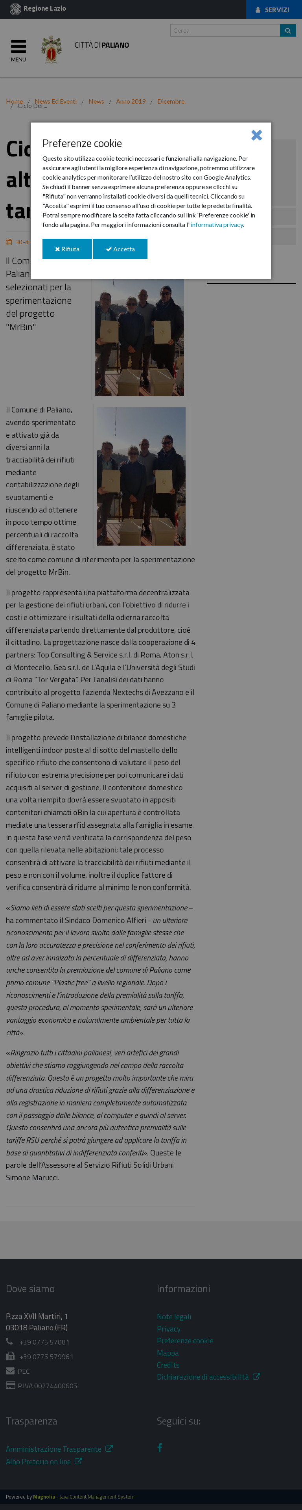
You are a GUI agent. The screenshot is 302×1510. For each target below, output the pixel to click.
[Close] (256, 134)
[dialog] (151, 200)
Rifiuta (73, 252)
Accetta (126, 252)
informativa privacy (217, 224)
